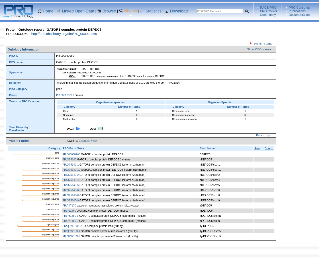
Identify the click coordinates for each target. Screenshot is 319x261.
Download (179, 11)
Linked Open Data (78, 11)
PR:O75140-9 (70, 200)
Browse (109, 11)
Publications (297, 11)
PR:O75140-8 (70, 195)
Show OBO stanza (259, 49)
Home (48, 11)
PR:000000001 (65, 95)
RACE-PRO (268, 7)
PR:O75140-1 (70, 164)
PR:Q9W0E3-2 (71, 236)
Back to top (263, 135)
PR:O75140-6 (70, 190)
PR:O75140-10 (71, 169)
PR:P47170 (69, 205)
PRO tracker (268, 11)
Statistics (153, 11)
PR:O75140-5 (70, 185)
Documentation (299, 14)
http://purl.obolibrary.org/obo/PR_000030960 (64, 34)
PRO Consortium (300, 7)
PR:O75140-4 (70, 180)
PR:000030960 (71, 154)
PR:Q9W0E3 (70, 226)
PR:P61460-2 (70, 221)
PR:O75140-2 (70, 174)
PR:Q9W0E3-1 (71, 231)
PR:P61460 (69, 210)
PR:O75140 (69, 159)
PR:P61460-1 (70, 215)
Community (268, 14)
